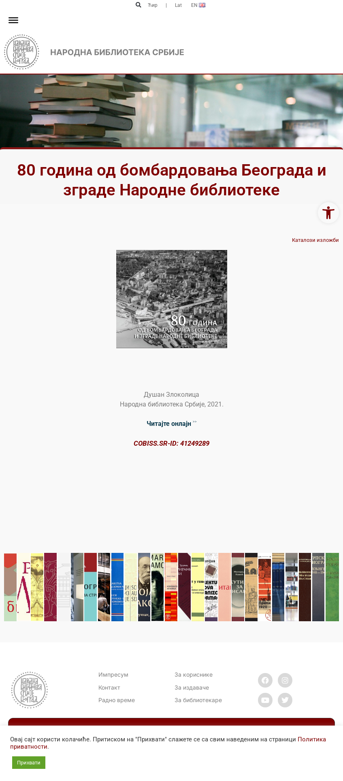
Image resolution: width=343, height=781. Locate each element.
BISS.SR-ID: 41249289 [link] (176, 443)
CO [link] (138, 443)
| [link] (166, 5)
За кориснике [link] (194, 674)
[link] (328, 212)
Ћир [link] (153, 5)
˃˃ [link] (172, 424)
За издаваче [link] (192, 687)
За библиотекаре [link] (198, 699)
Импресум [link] (113, 674)
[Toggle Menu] (13, 20)
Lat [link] (178, 5)
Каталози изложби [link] (315, 240)
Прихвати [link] (28, 763)
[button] (139, 5)
